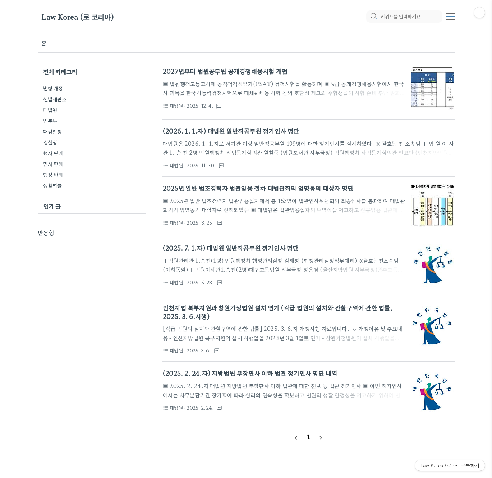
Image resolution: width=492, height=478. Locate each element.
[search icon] (373, 17)
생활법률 (52, 185)
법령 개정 (53, 88)
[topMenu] (450, 15)
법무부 (50, 120)
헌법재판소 (55, 99)
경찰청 (50, 142)
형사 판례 (53, 153)
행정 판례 (53, 174)
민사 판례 (53, 163)
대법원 (50, 109)
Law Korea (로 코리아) (77, 17)
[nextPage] (320, 437)
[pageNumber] (308, 437)
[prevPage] (296, 437)
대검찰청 (52, 131)
